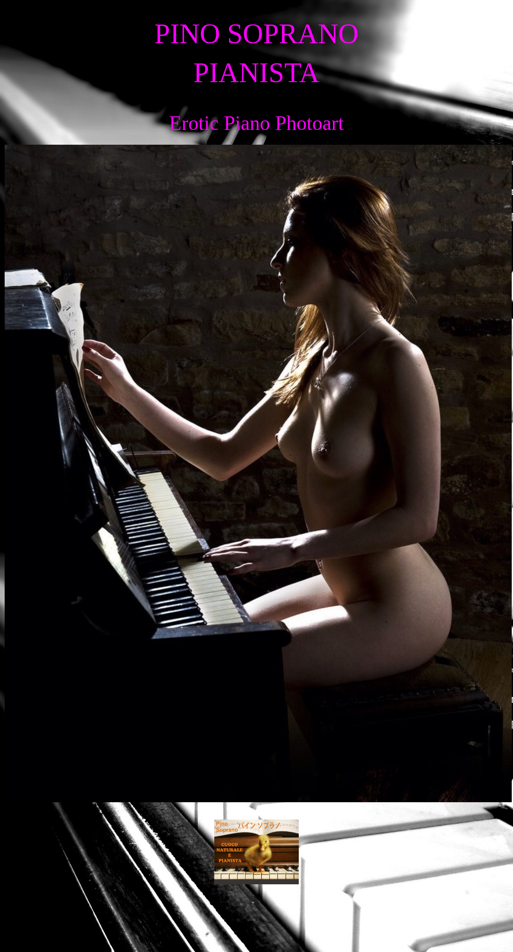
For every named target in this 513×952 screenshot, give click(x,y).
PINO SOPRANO (256, 33)
